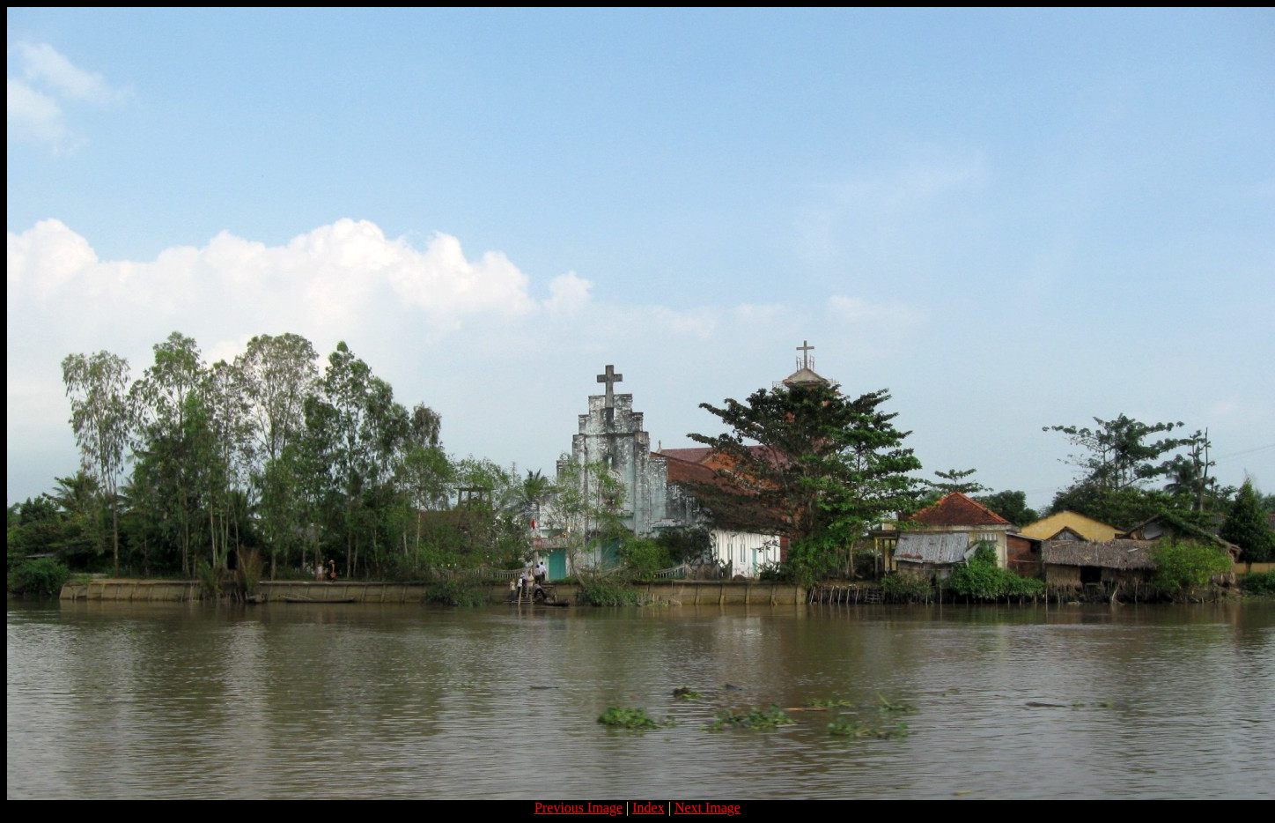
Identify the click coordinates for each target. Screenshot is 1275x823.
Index (648, 807)
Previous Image (578, 807)
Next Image (707, 807)
